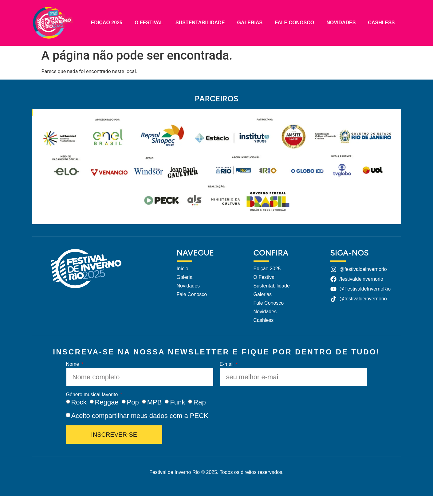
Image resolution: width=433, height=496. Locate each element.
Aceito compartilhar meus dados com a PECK (139, 416)
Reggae (107, 402)
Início (182, 268)
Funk (177, 402)
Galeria (185, 277)
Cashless (381, 22)
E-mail (227, 364)
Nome (73, 364)
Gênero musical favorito (92, 394)
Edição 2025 (106, 22)
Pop (133, 402)
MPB (154, 402)
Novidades (341, 22)
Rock (78, 402)
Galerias (250, 22)
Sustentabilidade (200, 22)
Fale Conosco (294, 22)
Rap (199, 402)
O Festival (149, 22)
